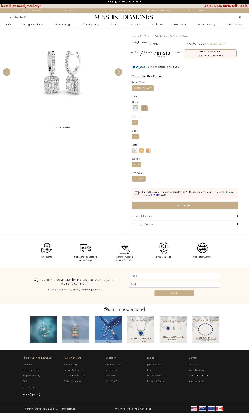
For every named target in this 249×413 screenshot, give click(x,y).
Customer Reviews (32, 370)
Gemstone (110, 375)
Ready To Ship (154, 375)
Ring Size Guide (113, 381)
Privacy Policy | (122, 408)
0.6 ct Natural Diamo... (179, 36)
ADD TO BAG (184, 205)
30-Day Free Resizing (74, 375)
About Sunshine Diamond (37, 358)
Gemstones (180, 25)
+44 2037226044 (16, 16)
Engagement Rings (33, 25)
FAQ (25, 381)
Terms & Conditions (141, 408)
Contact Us (194, 364)
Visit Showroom (197, 370)
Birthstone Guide (155, 381)
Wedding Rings (90, 25)
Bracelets (135, 25)
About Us (27, 364)
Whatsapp (226, 192)
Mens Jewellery (206, 25)
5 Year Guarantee (72, 381)
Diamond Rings (62, 25)
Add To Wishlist (63, 127)
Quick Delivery (234, 25)
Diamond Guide (113, 364)
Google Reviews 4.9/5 (31, 10)
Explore (151, 358)
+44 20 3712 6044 (157, 195)
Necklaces (157, 25)
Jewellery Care (154, 364)
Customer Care (72, 358)
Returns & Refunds (73, 370)
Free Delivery (70, 364)
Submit (174, 293)
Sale (8, 25)
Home (134, 36)
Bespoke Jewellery (31, 375)
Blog (149, 370)
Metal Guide (112, 370)
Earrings (115, 25)
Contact (193, 358)
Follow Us (28, 387)
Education (111, 358)
